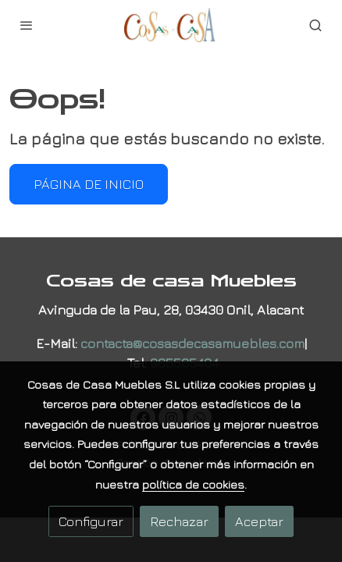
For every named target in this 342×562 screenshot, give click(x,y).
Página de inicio (89, 184)
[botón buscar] (315, 25)
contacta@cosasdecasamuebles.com (192, 343)
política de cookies (193, 484)
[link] (171, 25)
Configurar (91, 521)
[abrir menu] (26, 25)
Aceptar (259, 521)
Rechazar (179, 521)
